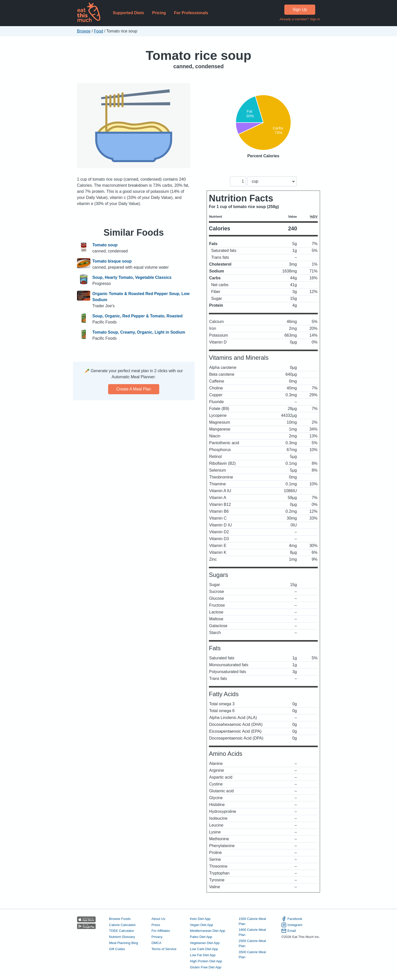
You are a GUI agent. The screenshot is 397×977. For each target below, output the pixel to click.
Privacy (157, 937)
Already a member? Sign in (300, 19)
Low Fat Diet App (202, 955)
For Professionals (191, 13)
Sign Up (300, 9)
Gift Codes (117, 949)
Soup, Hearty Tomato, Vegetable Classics (132, 277)
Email (288, 930)
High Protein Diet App (206, 961)
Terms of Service (163, 949)
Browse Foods (120, 919)
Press (155, 925)
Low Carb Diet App (204, 949)
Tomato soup (104, 245)
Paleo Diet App (201, 937)
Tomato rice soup (198, 55)
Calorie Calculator (122, 925)
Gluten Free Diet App (205, 967)
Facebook (291, 918)
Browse (83, 31)
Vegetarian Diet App (205, 943)
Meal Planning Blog (123, 943)
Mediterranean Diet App (207, 931)
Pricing (159, 13)
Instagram (291, 925)
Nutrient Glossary (122, 937)
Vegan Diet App (201, 925)
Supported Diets (128, 13)
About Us (158, 919)
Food (98, 31)
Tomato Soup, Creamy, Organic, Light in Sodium (138, 332)
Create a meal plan (133, 389)
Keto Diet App (200, 919)
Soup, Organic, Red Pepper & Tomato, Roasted (137, 316)
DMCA (156, 943)
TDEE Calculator (121, 931)
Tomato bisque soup (112, 261)
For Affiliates (160, 931)
